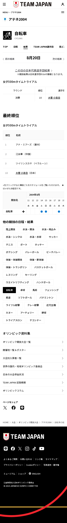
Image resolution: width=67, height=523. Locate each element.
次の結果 (57, 59)
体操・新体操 (37, 259)
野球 (44, 312)
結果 (25, 46)
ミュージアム (9, 473)
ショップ (22, 473)
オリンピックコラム (13, 390)
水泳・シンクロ (14, 237)
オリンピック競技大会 (28, 422)
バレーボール (32, 252)
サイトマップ (51, 459)
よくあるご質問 (10, 459)
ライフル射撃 (13, 305)
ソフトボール (25, 297)
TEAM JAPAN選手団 (43, 46)
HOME (6, 422)
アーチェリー (27, 312)
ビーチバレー (53, 252)
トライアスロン (14, 320)
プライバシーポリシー (13, 464)
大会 (14, 422)
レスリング (12, 274)
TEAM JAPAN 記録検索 (14, 382)
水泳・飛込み (49, 229)
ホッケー (39, 244)
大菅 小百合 (54, 97)
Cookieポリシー (33, 464)
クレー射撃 (33, 305)
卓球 (22, 290)
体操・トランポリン (16, 267)
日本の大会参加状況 (13, 374)
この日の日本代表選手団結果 (32, 70)
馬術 (35, 290)
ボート (23, 244)
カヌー (9, 312)
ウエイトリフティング (17, 282)
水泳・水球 (35, 237)
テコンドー (35, 320)
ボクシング (12, 252)
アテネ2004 (46, 422)
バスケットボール (43, 267)
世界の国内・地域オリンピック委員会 (22, 366)
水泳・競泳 (28, 229)
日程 (15, 46)
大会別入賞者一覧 (12, 358)
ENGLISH (36, 473)
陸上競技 (10, 229)
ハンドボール (43, 282)
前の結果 (9, 59)
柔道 (8, 297)
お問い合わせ (26, 459)
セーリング (31, 274)
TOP (5, 46)
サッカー (53, 237)
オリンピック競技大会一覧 (17, 342)
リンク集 (39, 459)
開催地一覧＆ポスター (14, 350)
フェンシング (52, 290)
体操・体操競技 (14, 259)
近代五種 (51, 305)
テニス (9, 244)
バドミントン (46, 297)
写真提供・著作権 (51, 464)
